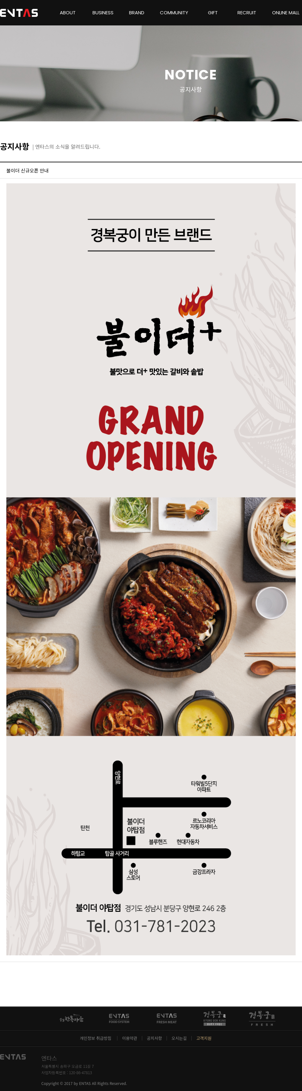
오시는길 (179, 1038)
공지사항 (154, 1038)
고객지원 (203, 1038)
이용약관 (129, 1038)
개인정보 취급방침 (96, 1038)
